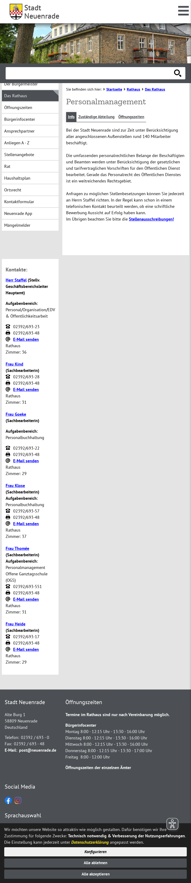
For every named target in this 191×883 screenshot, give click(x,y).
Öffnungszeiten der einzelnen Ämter (98, 768)
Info (71, 117)
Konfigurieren (95, 850)
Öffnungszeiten (136, 117)
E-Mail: (11, 750)
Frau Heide (15, 624)
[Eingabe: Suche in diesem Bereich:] (90, 73)
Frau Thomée (17, 549)
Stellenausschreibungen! (151, 219)
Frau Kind (14, 364)
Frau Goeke (16, 414)
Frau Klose (15, 486)
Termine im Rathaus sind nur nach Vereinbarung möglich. (117, 715)
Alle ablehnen (95, 862)
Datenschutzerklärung (90, 840)
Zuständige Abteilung (98, 117)
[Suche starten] (178, 73)
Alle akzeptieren (95, 874)
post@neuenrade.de (37, 750)
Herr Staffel (16, 280)
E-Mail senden (26, 340)
